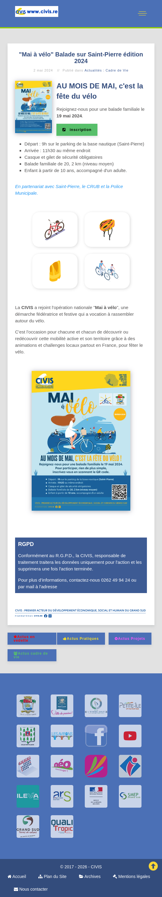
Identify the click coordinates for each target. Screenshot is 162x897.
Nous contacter (31, 889)
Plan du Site (52, 876)
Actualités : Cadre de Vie (106, 70)
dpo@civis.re (72, 586)
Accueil (17, 876)
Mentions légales (131, 876)
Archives (90, 876)
